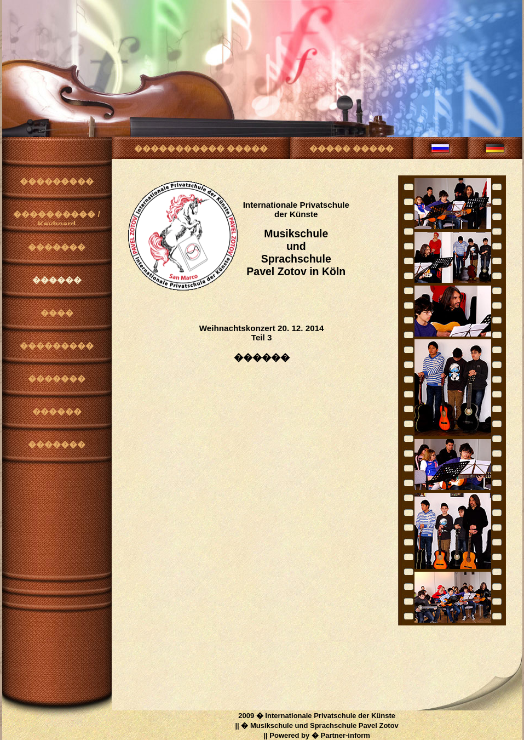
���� (57, 312)
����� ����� (351, 148)
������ (57, 279)
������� (56, 247)
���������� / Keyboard (56, 217)
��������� (57, 181)
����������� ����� (201, 148)
